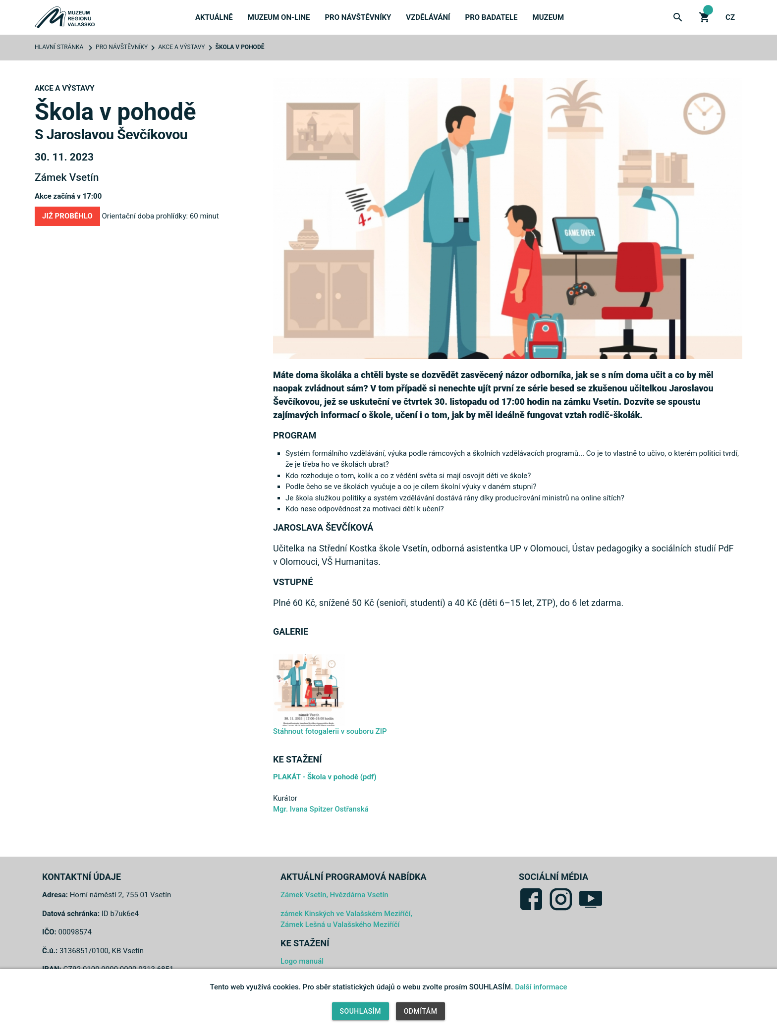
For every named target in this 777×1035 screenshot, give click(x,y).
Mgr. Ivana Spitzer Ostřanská (321, 809)
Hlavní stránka (59, 47)
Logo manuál (302, 961)
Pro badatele (491, 17)
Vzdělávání (428, 17)
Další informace (541, 986)
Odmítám (421, 1011)
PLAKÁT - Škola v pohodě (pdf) (325, 776)
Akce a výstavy (181, 47)
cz (730, 17)
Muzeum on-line (279, 17)
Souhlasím (360, 1011)
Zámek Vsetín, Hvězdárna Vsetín (334, 894)
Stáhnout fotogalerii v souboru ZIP (330, 731)
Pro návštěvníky (358, 17)
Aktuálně (214, 17)
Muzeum (548, 17)
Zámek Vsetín (67, 177)
